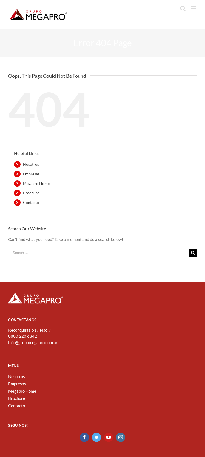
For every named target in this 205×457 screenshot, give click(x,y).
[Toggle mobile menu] (194, 8)
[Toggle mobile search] (183, 8)
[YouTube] (108, 437)
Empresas (31, 173)
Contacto (31, 202)
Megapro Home (36, 183)
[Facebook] (84, 437)
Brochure (31, 192)
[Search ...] (98, 252)
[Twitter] (96, 437)
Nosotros (31, 164)
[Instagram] (120, 437)
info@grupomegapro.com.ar (33, 342)
